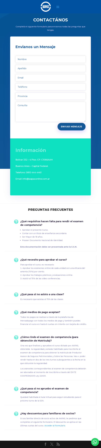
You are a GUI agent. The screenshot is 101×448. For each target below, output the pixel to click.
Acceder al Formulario (54, 425)
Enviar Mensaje (71, 124)
